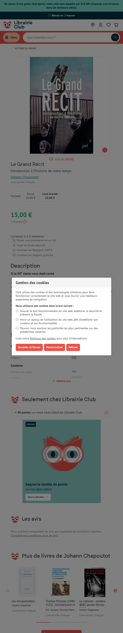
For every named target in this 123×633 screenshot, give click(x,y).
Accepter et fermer (29, 347)
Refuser (73, 347)
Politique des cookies (43, 338)
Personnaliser (54, 347)
